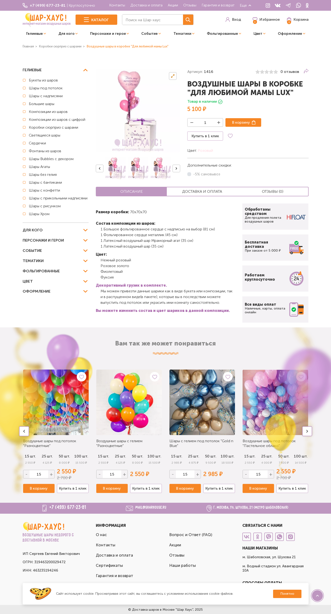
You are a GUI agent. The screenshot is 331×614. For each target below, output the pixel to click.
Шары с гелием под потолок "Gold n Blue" (201, 443)
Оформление (290, 33)
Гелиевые (34, 33)
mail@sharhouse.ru (151, 507)
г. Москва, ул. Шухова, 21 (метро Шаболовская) (251, 507)
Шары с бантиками (45, 182)
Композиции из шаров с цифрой (57, 119)
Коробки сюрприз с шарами (53, 127)
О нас (101, 534)
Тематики (182, 33)
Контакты (117, 5)
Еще (246, 5)
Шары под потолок (46, 88)
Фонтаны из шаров (45, 151)
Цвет (258, 33)
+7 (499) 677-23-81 (68, 507)
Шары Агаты (39, 166)
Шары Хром (39, 214)
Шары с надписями (46, 96)
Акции (173, 5)
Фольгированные (222, 33)
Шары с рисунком (45, 206)
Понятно (287, 594)
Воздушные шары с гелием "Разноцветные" (119, 443)
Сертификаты (109, 565)
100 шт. (81, 456)
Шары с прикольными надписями (58, 198)
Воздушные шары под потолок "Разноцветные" (49, 443)
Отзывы (189, 5)
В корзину (241, 122)
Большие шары (41, 103)
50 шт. (64, 456)
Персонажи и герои (108, 33)
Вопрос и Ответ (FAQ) (190, 534)
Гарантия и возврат (218, 5)
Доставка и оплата (146, 5)
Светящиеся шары (44, 135)
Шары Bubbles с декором (51, 159)
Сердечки (37, 143)
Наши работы (182, 565)
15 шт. (103, 456)
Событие (149, 33)
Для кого (66, 33)
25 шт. (120, 456)
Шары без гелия (43, 174)
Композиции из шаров (48, 111)
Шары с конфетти (44, 190)
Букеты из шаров (43, 80)
